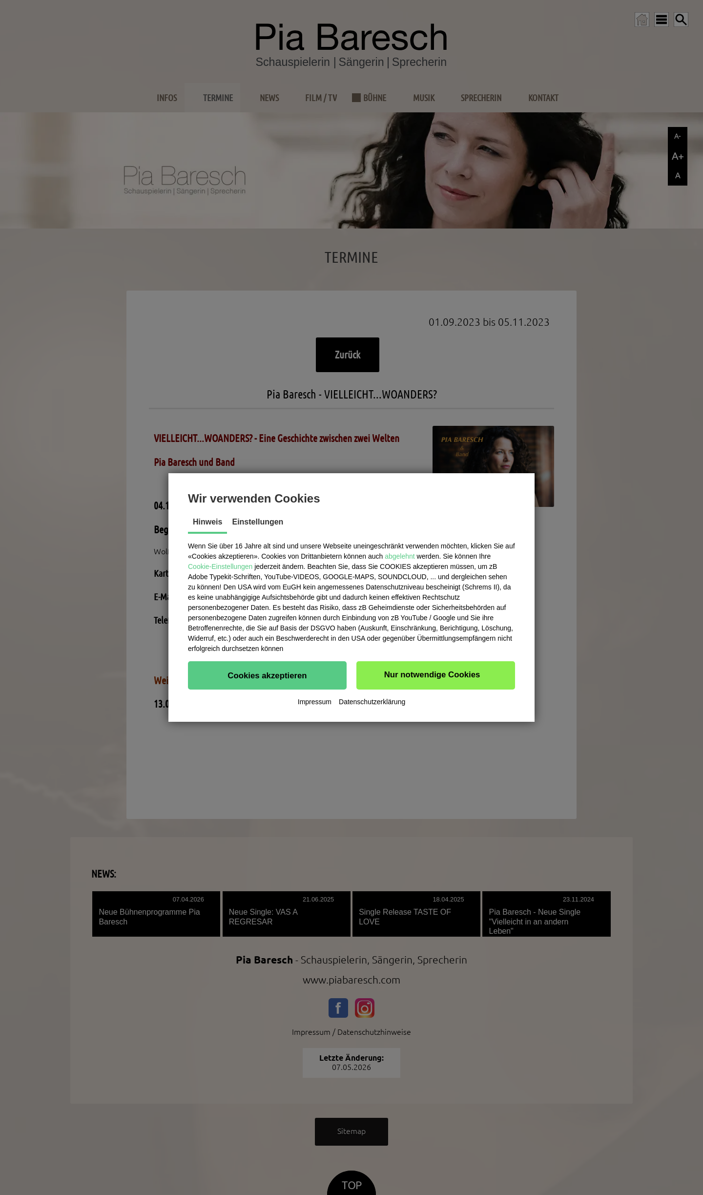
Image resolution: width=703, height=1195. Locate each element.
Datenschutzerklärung (372, 702)
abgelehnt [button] (400, 556)
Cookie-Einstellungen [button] (220, 566)
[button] (267, 675)
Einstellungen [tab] (257, 522)
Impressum (314, 702)
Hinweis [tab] (207, 522)
